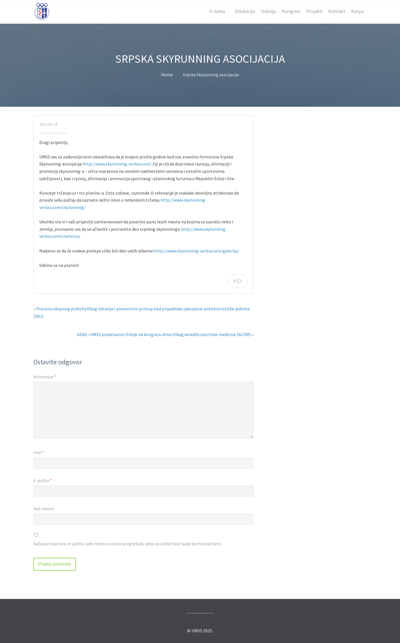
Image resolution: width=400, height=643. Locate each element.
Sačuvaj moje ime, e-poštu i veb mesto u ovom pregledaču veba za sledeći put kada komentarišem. (127, 543)
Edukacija (245, 11)
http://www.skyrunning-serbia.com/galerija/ (196, 251)
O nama (217, 11)
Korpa (357, 11)
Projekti (314, 11)
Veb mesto (43, 508)
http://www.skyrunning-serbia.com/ (117, 164)
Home (167, 74)
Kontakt (336, 11)
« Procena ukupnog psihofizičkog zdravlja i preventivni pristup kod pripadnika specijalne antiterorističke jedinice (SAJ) (141, 312)
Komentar (44, 377)
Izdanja (268, 11)
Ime (38, 452)
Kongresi (291, 11)
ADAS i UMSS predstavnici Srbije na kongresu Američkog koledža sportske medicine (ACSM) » (165, 334)
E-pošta (42, 480)
